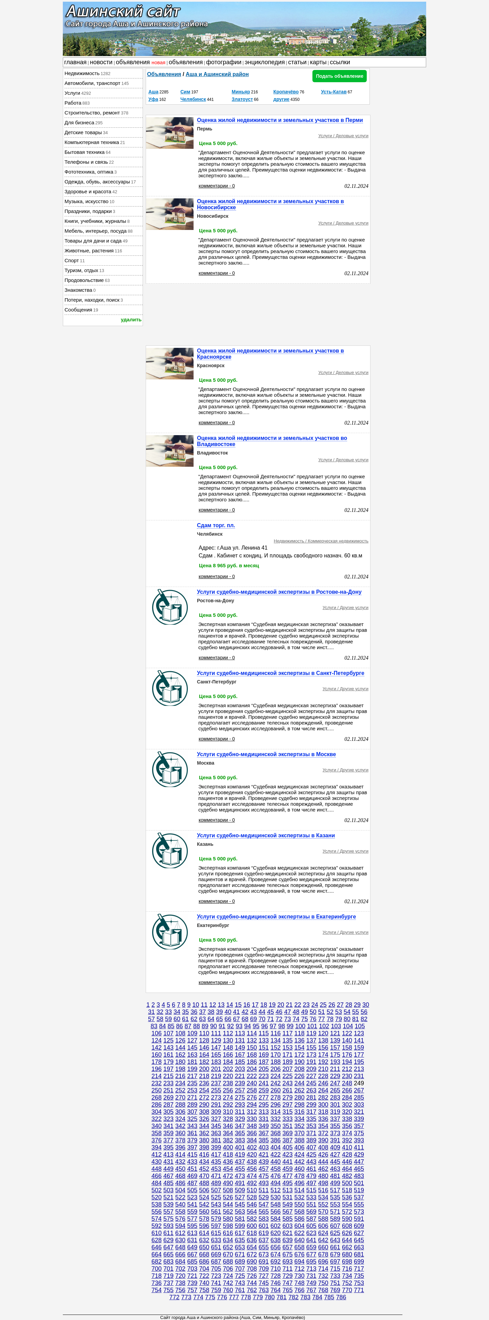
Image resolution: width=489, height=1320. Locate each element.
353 (311, 1126)
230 (347, 1076)
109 (192, 1033)
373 (335, 1133)
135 (288, 1040)
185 (240, 1061)
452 (204, 1168)
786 (341, 1297)
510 (252, 1190)
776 (222, 1297)
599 (240, 1226)
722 (204, 1275)
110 (204, 1033)
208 (299, 1069)
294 (252, 1104)
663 (359, 1247)
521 (168, 1197)
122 (347, 1033)
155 (311, 1047)
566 (276, 1211)
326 (204, 1119)
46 (279, 1012)
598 (228, 1226)
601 (264, 1226)
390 (323, 1140)
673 (264, 1254)
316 (299, 1111)
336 (323, 1119)
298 (299, 1104)
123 (359, 1033)
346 (228, 1126)
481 (335, 1176)
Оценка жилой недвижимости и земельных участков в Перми (280, 120)
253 (192, 1090)
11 (204, 1004)
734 (347, 1275)
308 (204, 1111)
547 (264, 1204)
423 (288, 1154)
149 (240, 1047)
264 (323, 1090)
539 (168, 1204)
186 (252, 1061)
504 (180, 1190)
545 (240, 1204)
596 (204, 1226)
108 (180, 1033)
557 (168, 1211)
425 (311, 1154)
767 (311, 1290)
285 (359, 1097)
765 (288, 1290)
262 (299, 1090)
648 (180, 1247)
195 (359, 1061)
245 (311, 1083)
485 (168, 1183)
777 (234, 1297)
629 (168, 1240)
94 (247, 1026)
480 (323, 1176)
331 (264, 1119)
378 (180, 1140)
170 (276, 1054)
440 (276, 1161)
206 (276, 1069)
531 (288, 1197)
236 (204, 1083)
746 (276, 1283)
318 (323, 1111)
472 (228, 1176)
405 (288, 1147)
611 (168, 1233)
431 (168, 1161)
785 (329, 1297)
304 (156, 1111)
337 (335, 1119)
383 (240, 1140)
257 (240, 1090)
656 (276, 1247)
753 (359, 1283)
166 (228, 1054)
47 (287, 1012)
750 (323, 1283)
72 (279, 1019)
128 (204, 1040)
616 (228, 1233)
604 (299, 1226)
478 (299, 1176)
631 (192, 1240)
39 (219, 1012)
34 (177, 1012)
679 (335, 1254)
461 (311, 1168)
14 (229, 1004)
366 (252, 1133)
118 (299, 1033)
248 (347, 1083)
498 (323, 1183)
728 (276, 1275)
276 (252, 1097)
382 (228, 1140)
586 (299, 1218)
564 (252, 1211)
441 (288, 1161)
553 (335, 1204)
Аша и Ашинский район (217, 74)
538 (156, 1204)
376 (156, 1140)
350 (276, 1126)
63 (202, 1019)
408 (323, 1147)
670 (228, 1254)
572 (347, 1211)
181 (192, 1061)
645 (359, 1240)
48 (296, 1012)
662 (347, 1247)
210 (323, 1069)
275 (240, 1097)
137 (311, 1040)
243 (288, 1083)
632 (204, 1240)
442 (299, 1161)
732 (323, 1275)
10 (195, 1004)
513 (288, 1190)
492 (252, 1183)
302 (347, 1104)
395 (168, 1147)
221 (240, 1076)
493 (264, 1183)
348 (252, 1126)
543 (216, 1204)
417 (216, 1154)
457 (264, 1168)
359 (168, 1133)
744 (252, 1283)
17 (255, 1004)
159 (359, 1047)
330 (252, 1119)
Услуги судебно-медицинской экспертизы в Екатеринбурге (276, 917)
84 (162, 1026)
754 (156, 1290)
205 (264, 1069)
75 (304, 1019)
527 (240, 1197)
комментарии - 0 (217, 186)
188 (276, 1061)
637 (264, 1240)
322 (156, 1119)
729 (288, 1275)
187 (264, 1061)
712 (299, 1268)
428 (347, 1154)
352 (299, 1126)
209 (311, 1069)
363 (216, 1133)
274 (228, 1097)
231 (359, 1076)
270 (180, 1097)
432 (180, 1161)
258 (252, 1090)
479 (311, 1176)
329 (240, 1119)
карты (318, 62)
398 (204, 1147)
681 (359, 1254)
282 (323, 1097)
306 (180, 1111)
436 (228, 1161)
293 (240, 1104)
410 (347, 1147)
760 (228, 1290)
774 (198, 1297)
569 (311, 1211)
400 (228, 1147)
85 (171, 1026)
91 (222, 1026)
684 (180, 1261)
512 (276, 1190)
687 (216, 1261)
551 (311, 1204)
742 (228, 1283)
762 (252, 1290)
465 (359, 1168)
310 (228, 1111)
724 (228, 1275)
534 (323, 1197)
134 (276, 1040)
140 (347, 1040)
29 (357, 1004)
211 (335, 1069)
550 (299, 1204)
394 (156, 1147)
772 (174, 1297)
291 (216, 1104)
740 (204, 1283)
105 (360, 1026)
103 (336, 1026)
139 (335, 1040)
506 (204, 1190)
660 (323, 1247)
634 (228, 1240)
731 (311, 1275)
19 (272, 1004)
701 (168, 1268)
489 (216, 1183)
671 (240, 1254)
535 (335, 1197)
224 (276, 1076)
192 (323, 1061)
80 (347, 1019)
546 (252, 1204)
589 (335, 1218)
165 (216, 1054)
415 (192, 1154)
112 (228, 1033)
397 (192, 1147)
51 (321, 1012)
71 (270, 1019)
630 (180, 1240)
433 (192, 1161)
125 (168, 1040)
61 (185, 1019)
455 (240, 1168)
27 (340, 1004)
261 (288, 1090)
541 (192, 1204)
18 (263, 1004)
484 (156, 1183)
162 (180, 1054)
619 (264, 1233)
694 (299, 1261)
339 (359, 1119)
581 (240, 1218)
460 (299, 1168)
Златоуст (242, 99)
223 (264, 1076)
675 (288, 1254)
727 (264, 1275)
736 (156, 1283)
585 (288, 1218)
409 (335, 1147)
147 (216, 1047)
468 (180, 1176)
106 (156, 1033)
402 (252, 1147)
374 (347, 1133)
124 (156, 1040)
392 (347, 1140)
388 (299, 1140)
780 (270, 1297)
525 (216, 1197)
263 (311, 1090)
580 (228, 1218)
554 (347, 1204)
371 (311, 1133)
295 (264, 1104)
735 (359, 1275)
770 (347, 1290)
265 (335, 1090)
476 (276, 1176)
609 (359, 1226)
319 (335, 1111)
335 (311, 1119)
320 (347, 1111)
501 (359, 1183)
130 (228, 1040)
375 (359, 1133)
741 (216, 1283)
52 (330, 1012)
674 (276, 1254)
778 (246, 1297)
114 (252, 1033)
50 (313, 1012)
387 (288, 1140)
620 (276, 1233)
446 (347, 1161)
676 (299, 1254)
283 (335, 1097)
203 (240, 1069)
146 (204, 1047)
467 (168, 1176)
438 (252, 1161)
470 (204, 1176)
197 (168, 1069)
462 (323, 1168)
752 (347, 1283)
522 (180, 1197)
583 (264, 1218)
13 (221, 1004)
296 (276, 1104)
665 (168, 1254)
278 (276, 1097)
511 (264, 1190)
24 (314, 1004)
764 (276, 1290)
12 (212, 1004)
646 (156, 1247)
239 (240, 1083)
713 (311, 1268)
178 (156, 1061)
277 (264, 1097)
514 (299, 1190)
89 (205, 1026)
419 (240, 1154)
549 (288, 1204)
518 (347, 1190)
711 (288, 1268)
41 (236, 1012)
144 (180, 1047)
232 (156, 1083)
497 (311, 1183)
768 (323, 1290)
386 (276, 1140)
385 (264, 1140)
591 (359, 1218)
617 (240, 1233)
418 (228, 1154)
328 (228, 1119)
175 (335, 1054)
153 (288, 1047)
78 (330, 1019)
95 (256, 1026)
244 (299, 1083)
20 (280, 1004)
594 (180, 1226)
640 (299, 1240)
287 (168, 1104)
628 (156, 1240)
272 (204, 1097)
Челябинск (193, 99)
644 (347, 1240)
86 (179, 1026)
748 (299, 1283)
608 (347, 1226)
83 (153, 1026)
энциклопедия (265, 62)
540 (180, 1204)
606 (323, 1226)
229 (335, 1076)
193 (335, 1061)
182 (204, 1061)
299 (311, 1104)
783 (305, 1297)
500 (347, 1183)
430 (156, 1161)
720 (180, 1275)
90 (213, 1026)
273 (216, 1097)
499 (335, 1183)
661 (335, 1247)
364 (228, 1133)
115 (264, 1033)
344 (204, 1126)
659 (311, 1247)
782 (293, 1297)
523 (192, 1197)
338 (347, 1119)
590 (347, 1218)
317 (311, 1111)
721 (192, 1275)
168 (252, 1054)
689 (240, 1261)
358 (156, 1133)
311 (240, 1111)
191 (311, 1061)
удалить (131, 319)
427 (335, 1154)
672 (252, 1254)
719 (168, 1275)
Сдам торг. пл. (216, 525)
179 (168, 1061)
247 (335, 1083)
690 (252, 1261)
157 (335, 1047)
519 (359, 1190)
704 (204, 1268)
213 (359, 1069)
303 (359, 1104)
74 (296, 1019)
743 (240, 1283)
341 (168, 1126)
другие (281, 99)
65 (219, 1019)
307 (192, 1111)
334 (299, 1119)
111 (216, 1033)
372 (323, 1133)
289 (192, 1104)
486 (180, 1183)
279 (288, 1097)
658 (299, 1247)
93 (239, 1026)
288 (180, 1104)
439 (264, 1161)
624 (323, 1233)
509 (240, 1190)
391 (335, 1140)
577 (192, 1218)
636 (252, 1240)
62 (194, 1019)
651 (216, 1247)
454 (228, 1168)
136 (299, 1040)
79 (338, 1019)
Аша (153, 91)
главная (75, 62)
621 (288, 1233)
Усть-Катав (334, 91)
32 (160, 1012)
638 (276, 1240)
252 (180, 1090)
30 (365, 1004)
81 (355, 1019)
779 (258, 1297)
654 (252, 1247)
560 (204, 1211)
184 (228, 1061)
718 (156, 1275)
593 (168, 1226)
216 (180, 1076)
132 (252, 1040)
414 (180, 1154)
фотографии (223, 62)
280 (299, 1097)
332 (276, 1119)
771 (359, 1290)
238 (228, 1083)
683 (168, 1261)
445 (335, 1161)
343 (192, 1126)
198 (180, 1069)
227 (311, 1076)
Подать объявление (339, 76)
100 (300, 1026)
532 (299, 1197)
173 (311, 1054)
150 (252, 1047)
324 (180, 1119)
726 (252, 1275)
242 (276, 1083)
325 (192, 1119)
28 (348, 1004)
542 (204, 1204)
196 (156, 1069)
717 (359, 1268)
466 (156, 1176)
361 (192, 1133)
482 (347, 1176)
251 (168, 1090)
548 (276, 1204)
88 (196, 1026)
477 (288, 1176)
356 (347, 1126)
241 (264, 1083)
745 (264, 1283)
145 (192, 1047)
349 (264, 1126)
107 (168, 1033)
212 (347, 1069)
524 (204, 1197)
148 (228, 1047)
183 (216, 1061)
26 (331, 1004)
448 (156, 1168)
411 (359, 1147)
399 (216, 1147)
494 (276, 1183)
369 (288, 1133)
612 (180, 1233)
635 (240, 1240)
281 (311, 1097)
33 (168, 1012)
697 (335, 1261)
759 (216, 1290)
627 (359, 1233)
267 (359, 1090)
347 (240, 1126)
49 (304, 1012)
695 (311, 1261)
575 (168, 1218)
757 (192, 1290)
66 (227, 1019)
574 (156, 1218)
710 (276, 1268)
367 (264, 1133)
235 (192, 1083)
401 (240, 1147)
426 (323, 1154)
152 (276, 1047)
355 (335, 1126)
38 (210, 1012)
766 (299, 1290)
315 (288, 1111)
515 (311, 1190)
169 (264, 1054)
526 (228, 1197)
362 (204, 1133)
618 (252, 1233)
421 (264, 1154)
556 (156, 1211)
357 (359, 1126)
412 (156, 1154)
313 (264, 1111)
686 (204, 1261)
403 (264, 1147)
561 (216, 1211)
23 (306, 1004)
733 (335, 1275)
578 (204, 1218)
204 (252, 1069)
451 (192, 1168)
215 (168, 1076)
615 (216, 1233)
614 (204, 1233)
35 (185, 1012)
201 (216, 1069)
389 (311, 1140)
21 (289, 1004)
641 (311, 1240)
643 (335, 1240)
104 (348, 1026)
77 (321, 1019)
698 (347, 1261)
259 (264, 1090)
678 (323, 1254)
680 (347, 1254)
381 (216, 1140)
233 (168, 1083)
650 (204, 1247)
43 (253, 1012)
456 (252, 1168)
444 (323, 1161)
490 (228, 1183)
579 (216, 1218)
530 (276, 1197)
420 (252, 1154)
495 (288, 1183)
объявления (140, 62)
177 (359, 1054)
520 (156, 1197)
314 (276, 1111)
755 (168, 1290)
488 (204, 1183)
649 (192, 1247)
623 (311, 1233)
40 (227, 1012)
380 (204, 1140)
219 (216, 1076)
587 (311, 1218)
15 (238, 1004)
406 (299, 1147)
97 (273, 1026)
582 (252, 1218)
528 (252, 1197)
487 (192, 1183)
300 (323, 1104)
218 (204, 1076)
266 (347, 1090)
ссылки (340, 62)
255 (216, 1090)
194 (347, 1061)
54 (347, 1012)
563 (240, 1211)
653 (240, 1247)
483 (359, 1176)
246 (323, 1083)
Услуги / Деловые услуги (343, 135)
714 (323, 1268)
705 (216, 1268)
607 (335, 1226)
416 (204, 1154)
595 (192, 1226)
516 (323, 1190)
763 (264, 1290)
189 (288, 1061)
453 (216, 1168)
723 (216, 1275)
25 (323, 1004)
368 (276, 1133)
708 (252, 1268)
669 (216, 1254)
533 (311, 1197)
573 (359, 1211)
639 (288, 1240)
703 (192, 1268)
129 (216, 1040)
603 (288, 1226)
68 (244, 1019)
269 (168, 1097)
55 (355, 1012)
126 (180, 1040)
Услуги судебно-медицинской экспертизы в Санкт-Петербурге (280, 673)
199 (192, 1069)
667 (192, 1254)
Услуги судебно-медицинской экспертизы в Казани (266, 835)
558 (180, 1211)
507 (216, 1190)
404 (276, 1147)
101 (312, 1026)
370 (299, 1133)
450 (180, 1168)
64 (210, 1019)
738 (180, 1283)
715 (335, 1268)
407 (311, 1147)
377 (168, 1140)
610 (156, 1233)
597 (216, 1226)
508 (228, 1190)
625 (335, 1233)
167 (240, 1054)
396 (180, 1147)
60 (177, 1019)
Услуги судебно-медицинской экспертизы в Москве (266, 754)
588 (323, 1218)
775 (210, 1297)
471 (216, 1176)
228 (323, 1076)
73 (287, 1019)
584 (276, 1218)
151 (264, 1047)
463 (335, 1168)
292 (228, 1104)
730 (299, 1275)
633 (216, 1240)
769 (335, 1290)
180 (180, 1061)
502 (156, 1190)
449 (168, 1168)
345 (216, 1126)
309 (216, 1111)
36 (194, 1012)
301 (335, 1104)
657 (288, 1247)
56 (364, 1012)
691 (264, 1261)
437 (240, 1161)
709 (264, 1268)
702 (180, 1268)
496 (299, 1183)
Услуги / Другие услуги (345, 607)
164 (204, 1054)
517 (335, 1190)
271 (192, 1097)
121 (335, 1033)
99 (290, 1026)
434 (204, 1161)
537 (359, 1197)
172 (299, 1054)
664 (156, 1254)
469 (192, 1176)
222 (252, 1076)
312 (252, 1111)
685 (192, 1261)
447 (359, 1161)
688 (228, 1261)
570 (323, 1211)
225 (288, 1076)
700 (156, 1268)
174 (323, 1054)
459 (288, 1168)
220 (228, 1076)
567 (288, 1211)
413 (168, 1154)
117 (288, 1033)
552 (323, 1204)
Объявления (164, 74)
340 (156, 1126)
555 (359, 1204)
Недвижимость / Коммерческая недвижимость (321, 540)
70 (262, 1019)
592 (156, 1226)
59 (168, 1019)
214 (156, 1076)
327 (216, 1119)
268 (156, 1097)
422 (276, 1154)
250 (156, 1090)
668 (204, 1254)
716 (347, 1268)
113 (240, 1033)
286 (156, 1104)
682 (156, 1261)
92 (230, 1026)
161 (168, 1054)
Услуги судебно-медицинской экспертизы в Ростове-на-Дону (279, 592)
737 (168, 1283)
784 (317, 1297)
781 (281, 1297)
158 (347, 1047)
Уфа (153, 99)
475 (264, 1176)
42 (244, 1012)
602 (276, 1226)
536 (347, 1197)
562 (228, 1211)
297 (288, 1104)
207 (288, 1069)
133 (264, 1040)
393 (359, 1140)
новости (101, 62)
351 (288, 1126)
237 (216, 1083)
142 (156, 1047)
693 (288, 1261)
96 (264, 1026)
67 (236, 1019)
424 (299, 1154)
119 (311, 1033)
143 (168, 1047)
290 (204, 1104)
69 (253, 1019)
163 (192, 1054)
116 (276, 1033)
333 (288, 1119)
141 (359, 1040)
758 (204, 1290)
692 (276, 1261)
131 (240, 1040)
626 (347, 1233)
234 (180, 1083)
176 (347, 1054)
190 (299, 1061)
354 (323, 1126)
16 (246, 1004)
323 (168, 1119)
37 (202, 1012)
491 (240, 1183)
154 (299, 1047)
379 (192, 1140)
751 (335, 1283)
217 (192, 1076)
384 (252, 1140)
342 (180, 1126)
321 (359, 1111)
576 (180, 1218)
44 (262, 1012)
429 (359, 1154)
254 (204, 1090)
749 (311, 1283)
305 (168, 1111)
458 (276, 1168)
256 (228, 1090)
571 (335, 1211)
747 (288, 1283)
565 (264, 1211)
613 (192, 1233)
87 (188, 1026)
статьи (297, 62)
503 (168, 1190)
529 (264, 1197)
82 (364, 1019)
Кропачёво (285, 91)
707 (240, 1268)
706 (228, 1268)
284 (347, 1097)
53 (338, 1012)
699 (359, 1261)
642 (323, 1240)
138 (323, 1040)
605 (311, 1226)
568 (299, 1211)
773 (186, 1297)
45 (270, 1012)
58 (160, 1019)
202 (228, 1069)
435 (216, 1161)
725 (240, 1275)
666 (180, 1254)
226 (299, 1076)
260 (276, 1090)
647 (168, 1247)
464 (347, 1168)
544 (228, 1204)
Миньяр (241, 91)
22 (297, 1004)
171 (288, 1054)
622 (299, 1233)
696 (323, 1261)
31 (151, 1012)
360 (180, 1133)
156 (323, 1047)
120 (323, 1033)
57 (151, 1019)
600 (252, 1226)
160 (156, 1054)
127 (192, 1040)
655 (264, 1247)
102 (324, 1026)
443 (311, 1161)
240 (252, 1083)
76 (313, 1019)
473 (240, 1176)
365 (240, 1133)
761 (240, 1290)
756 (180, 1290)
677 (311, 1254)
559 (192, 1211)
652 (228, 1247)
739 (192, 1283)
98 (281, 1026)
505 (192, 1190)
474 (252, 1176)
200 (204, 1069)
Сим (185, 91)
